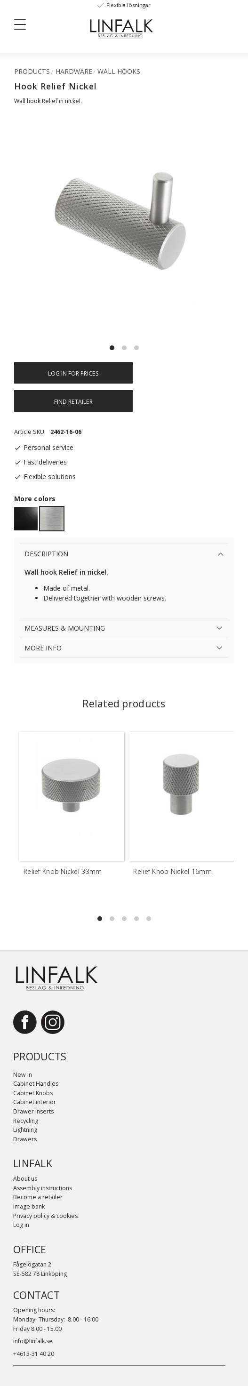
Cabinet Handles (35, 1084)
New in (22, 1075)
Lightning (25, 1130)
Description (46, 553)
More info (43, 647)
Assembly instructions (42, 1188)
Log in (21, 1225)
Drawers (25, 1139)
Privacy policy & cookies (45, 1216)
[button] (23, 26)
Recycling (25, 1121)
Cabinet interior (34, 1102)
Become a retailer (38, 1197)
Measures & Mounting (64, 628)
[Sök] (61, 24)
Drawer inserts (33, 1111)
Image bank (29, 1206)
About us (25, 1179)
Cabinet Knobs (33, 1093)
